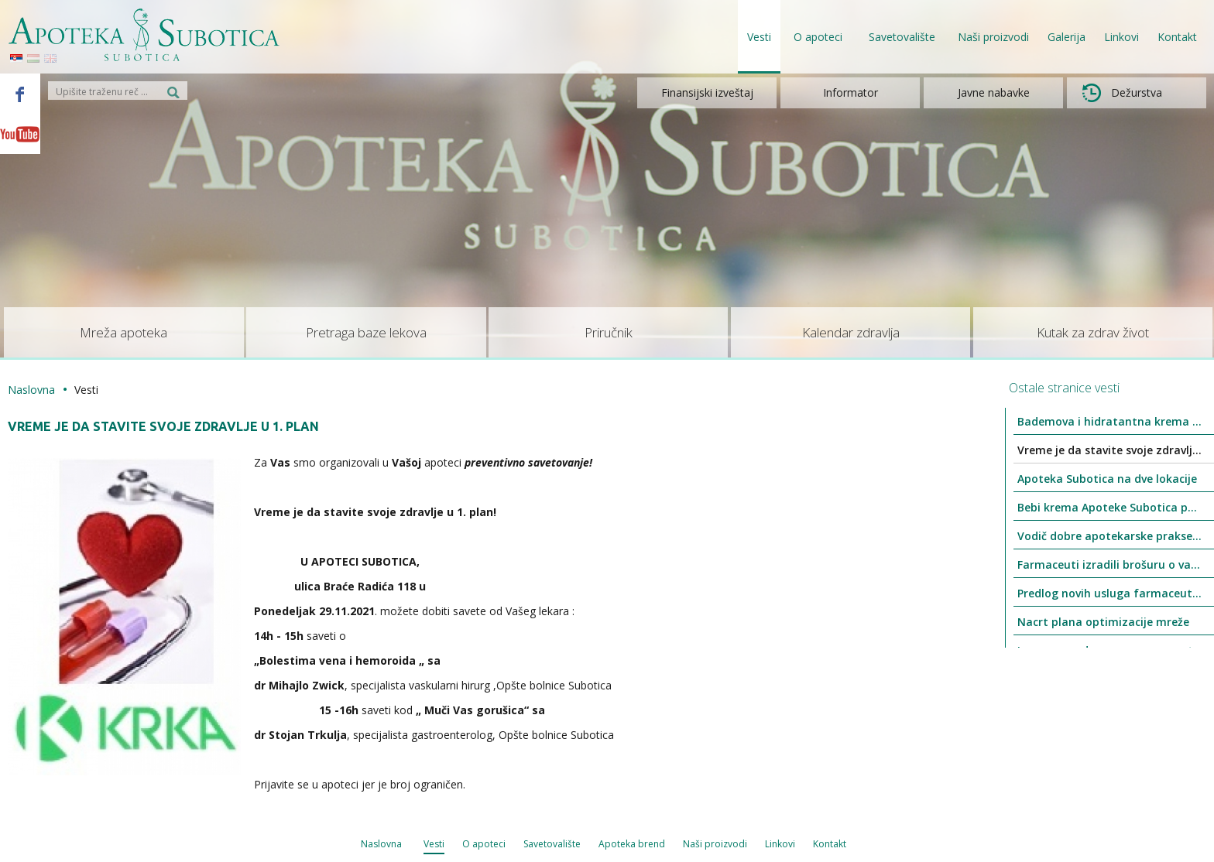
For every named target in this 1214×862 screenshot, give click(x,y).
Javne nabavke (994, 92)
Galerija (1066, 36)
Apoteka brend (631, 843)
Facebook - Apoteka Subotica (20, 94)
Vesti (759, 36)
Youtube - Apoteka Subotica (20, 134)
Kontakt (1177, 36)
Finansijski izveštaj (707, 92)
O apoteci (484, 843)
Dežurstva (1122, 92)
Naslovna (31, 389)
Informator (850, 92)
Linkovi (1121, 36)
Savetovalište (552, 843)
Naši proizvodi (993, 36)
